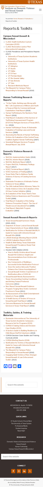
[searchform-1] (21, 385)
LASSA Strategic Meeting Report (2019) (21, 238)
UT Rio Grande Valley (16, 78)
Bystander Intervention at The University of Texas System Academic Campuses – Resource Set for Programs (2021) (22, 320)
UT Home (7, 480)
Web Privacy (21, 482)
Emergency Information (18, 480)
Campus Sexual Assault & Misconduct (21, 449)
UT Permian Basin (15, 76)
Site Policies (31, 480)
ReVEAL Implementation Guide (18, 157)
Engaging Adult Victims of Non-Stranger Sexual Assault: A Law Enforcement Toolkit (21, 357)
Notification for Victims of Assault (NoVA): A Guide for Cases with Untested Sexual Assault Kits (23, 232)
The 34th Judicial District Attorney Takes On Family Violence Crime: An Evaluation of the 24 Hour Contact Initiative (22, 188)
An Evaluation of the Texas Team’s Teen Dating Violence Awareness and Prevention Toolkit (22, 196)
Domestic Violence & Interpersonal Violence (21, 442)
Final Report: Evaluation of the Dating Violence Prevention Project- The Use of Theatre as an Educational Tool (21, 203)
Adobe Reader (30, 482)
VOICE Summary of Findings (16, 172)
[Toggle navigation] (40, 10)
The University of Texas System (21, 423)
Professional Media (21, 426)
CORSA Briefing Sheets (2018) (17, 340)
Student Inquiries (21, 428)
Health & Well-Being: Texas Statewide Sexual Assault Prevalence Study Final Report (20, 245)
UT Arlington (13, 66)
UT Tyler (11, 83)
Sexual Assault (21, 444)
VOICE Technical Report (15, 169)
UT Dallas (12, 71)
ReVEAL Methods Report (16, 162)
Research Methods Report (18, 86)
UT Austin (12, 69)
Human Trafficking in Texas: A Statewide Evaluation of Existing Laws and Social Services (21, 130)
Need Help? (21, 431)
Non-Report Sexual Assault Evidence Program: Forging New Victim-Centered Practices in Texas (21, 288)
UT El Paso (12, 73)
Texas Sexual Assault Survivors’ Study (20, 221)
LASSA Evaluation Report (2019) (18, 240)
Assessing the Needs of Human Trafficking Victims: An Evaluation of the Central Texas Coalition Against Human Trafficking (22, 137)
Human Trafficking (21, 446)
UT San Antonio (14, 81)
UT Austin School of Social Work (21, 421)
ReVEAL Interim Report (15, 160)
